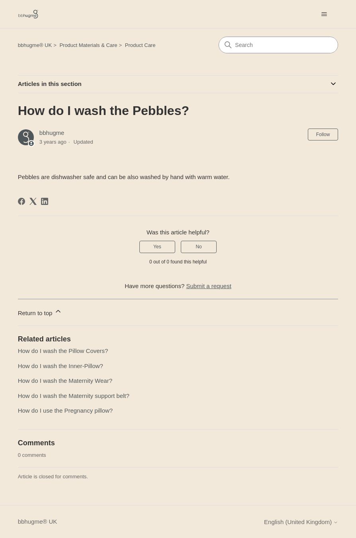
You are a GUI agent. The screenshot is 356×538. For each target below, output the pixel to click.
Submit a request (208, 286)
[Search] (278, 45)
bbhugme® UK (35, 45)
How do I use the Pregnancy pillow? (65, 410)
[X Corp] (33, 201)
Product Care (140, 45)
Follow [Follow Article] (323, 134)
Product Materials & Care (88, 45)
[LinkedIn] (44, 201)
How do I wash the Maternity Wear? (65, 380)
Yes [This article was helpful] (157, 247)
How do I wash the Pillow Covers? (63, 350)
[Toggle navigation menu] (324, 14)
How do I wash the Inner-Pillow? (60, 366)
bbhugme (52, 132)
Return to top (40, 311)
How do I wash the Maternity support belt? (73, 395)
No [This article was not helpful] (198, 247)
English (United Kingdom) (301, 522)
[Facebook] (21, 201)
